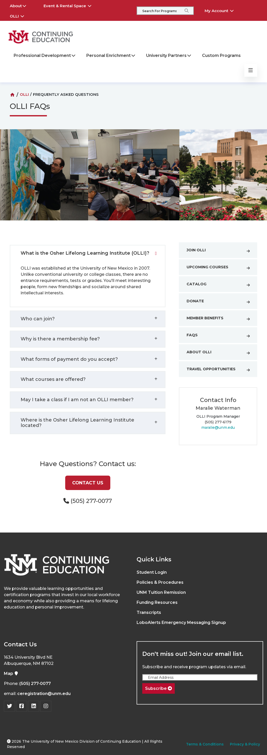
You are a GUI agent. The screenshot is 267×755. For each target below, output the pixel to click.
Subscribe (158, 688)
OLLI (20, 15)
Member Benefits (221, 319)
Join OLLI (221, 251)
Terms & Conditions (205, 744)
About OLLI (221, 353)
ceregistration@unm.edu (44, 693)
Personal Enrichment (111, 55)
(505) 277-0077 (35, 683)
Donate (221, 302)
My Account (223, 10)
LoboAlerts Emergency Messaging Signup (181, 622)
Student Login (152, 572)
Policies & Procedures (160, 582)
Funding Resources (157, 602)
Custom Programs (221, 55)
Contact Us (87, 482)
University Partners (169, 55)
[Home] (12, 94)
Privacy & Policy (245, 744)
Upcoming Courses (221, 268)
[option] (133, 178)
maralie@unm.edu (218, 427)
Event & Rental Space (71, 5)
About (22, 5)
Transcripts (149, 612)
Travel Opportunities (221, 370)
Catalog (221, 285)
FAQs (221, 336)
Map (11, 673)
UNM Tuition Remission (161, 592)
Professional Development (45, 55)
